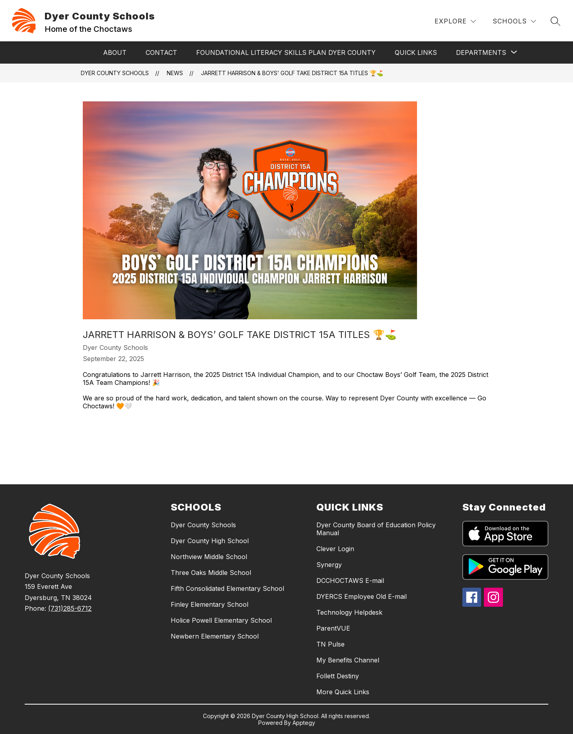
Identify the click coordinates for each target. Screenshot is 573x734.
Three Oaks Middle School (211, 573)
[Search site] (555, 21)
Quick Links (416, 52)
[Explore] (455, 21)
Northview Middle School (209, 557)
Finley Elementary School (209, 604)
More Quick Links (342, 692)
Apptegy (303, 722)
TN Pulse (330, 644)
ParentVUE (333, 628)
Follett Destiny (337, 676)
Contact (161, 52)
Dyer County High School (210, 541)
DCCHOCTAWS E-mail (350, 580)
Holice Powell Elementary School (221, 620)
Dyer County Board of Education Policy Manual (376, 529)
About (115, 52)
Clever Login (335, 549)
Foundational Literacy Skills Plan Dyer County (286, 52)
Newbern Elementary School (215, 636)
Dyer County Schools (115, 73)
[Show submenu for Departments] (481, 52)
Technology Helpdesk (349, 612)
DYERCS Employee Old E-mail (361, 596)
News (175, 73)
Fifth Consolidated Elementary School (227, 588)
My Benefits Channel (347, 660)
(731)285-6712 (70, 608)
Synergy (329, 565)
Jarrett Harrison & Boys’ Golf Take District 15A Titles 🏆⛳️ (292, 73)
